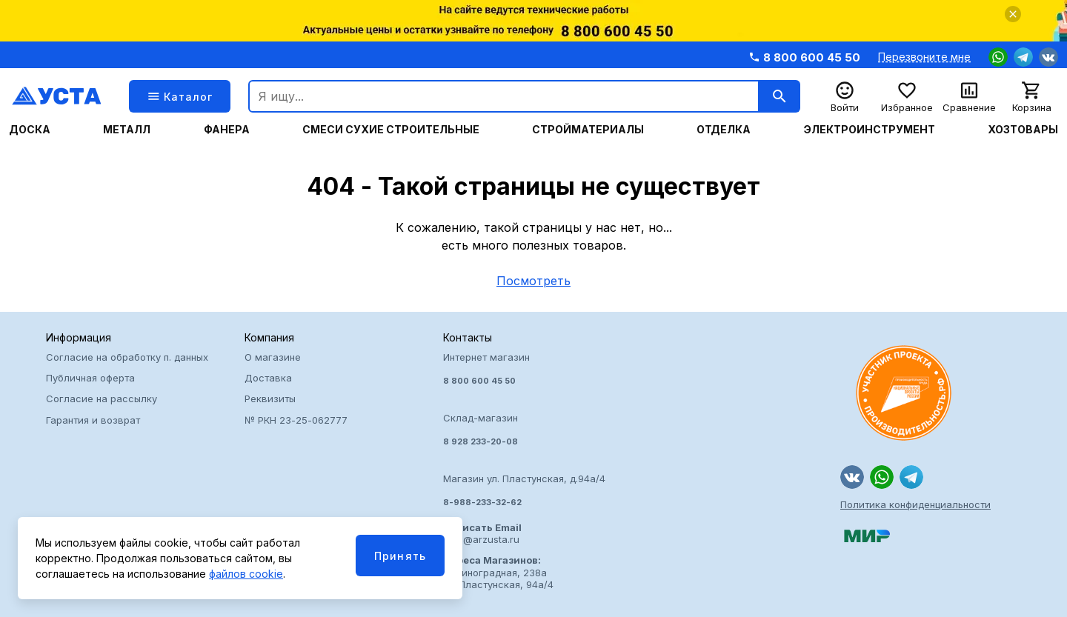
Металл (126, 129)
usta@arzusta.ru (482, 533)
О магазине (273, 357)
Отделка (724, 129)
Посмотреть (533, 280)
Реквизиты (270, 398)
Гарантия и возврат (93, 420)
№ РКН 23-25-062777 (296, 420)
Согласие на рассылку (101, 398)
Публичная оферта (90, 378)
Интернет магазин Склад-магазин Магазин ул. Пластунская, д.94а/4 (533, 429)
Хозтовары (1023, 129)
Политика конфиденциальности (915, 504)
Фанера (227, 129)
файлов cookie (246, 573)
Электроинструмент (869, 129)
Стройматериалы (588, 129)
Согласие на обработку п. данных (127, 357)
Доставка (268, 378)
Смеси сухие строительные (390, 129)
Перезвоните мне (924, 57)
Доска (29, 129)
